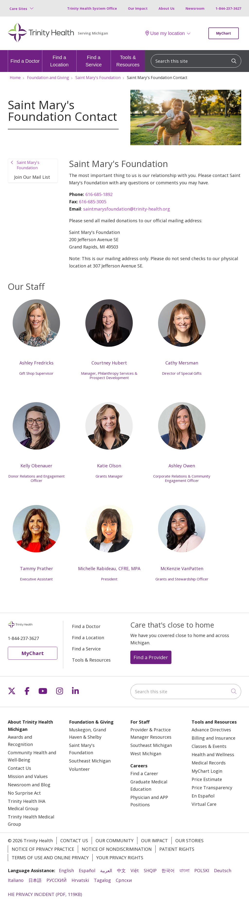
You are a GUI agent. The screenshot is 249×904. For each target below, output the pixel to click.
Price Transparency (212, 790)
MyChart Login (207, 773)
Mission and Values (28, 779)
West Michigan (145, 756)
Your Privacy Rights (119, 860)
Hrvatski (80, 883)
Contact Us (19, 770)
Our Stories (189, 843)
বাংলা (184, 873)
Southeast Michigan (90, 763)
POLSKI (201, 873)
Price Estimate (207, 782)
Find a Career (144, 776)
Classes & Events (209, 749)
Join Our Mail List (32, 177)
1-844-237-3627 (228, 8)
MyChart (223, 33)
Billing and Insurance (213, 740)
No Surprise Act (24, 795)
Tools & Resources (128, 58)
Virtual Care (204, 806)
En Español (203, 798)
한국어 (168, 873)
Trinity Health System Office (92, 8)
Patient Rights (176, 851)
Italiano (16, 883)
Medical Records (209, 765)
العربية (106, 873)
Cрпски (124, 883)
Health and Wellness (213, 757)
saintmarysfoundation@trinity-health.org (126, 209)
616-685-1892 (99, 194)
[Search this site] (196, 61)
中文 (121, 873)
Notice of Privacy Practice (43, 851)
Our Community (114, 843)
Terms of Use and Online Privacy (50, 860)
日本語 (35, 883)
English (66, 873)
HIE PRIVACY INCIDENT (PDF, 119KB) (45, 897)
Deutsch (222, 873)
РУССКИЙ (56, 883)
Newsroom (195, 8)
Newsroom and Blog (29, 787)
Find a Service (94, 58)
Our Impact (138, 8)
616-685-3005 (93, 201)
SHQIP (150, 873)
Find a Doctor (25, 57)
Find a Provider (150, 659)
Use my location (165, 33)
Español (87, 873)
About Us (167, 8)
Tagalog (102, 883)
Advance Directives (211, 732)
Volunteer (79, 771)
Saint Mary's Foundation (28, 165)
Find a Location (59, 58)
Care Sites (18, 8)
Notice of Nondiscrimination (117, 851)
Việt (135, 873)
